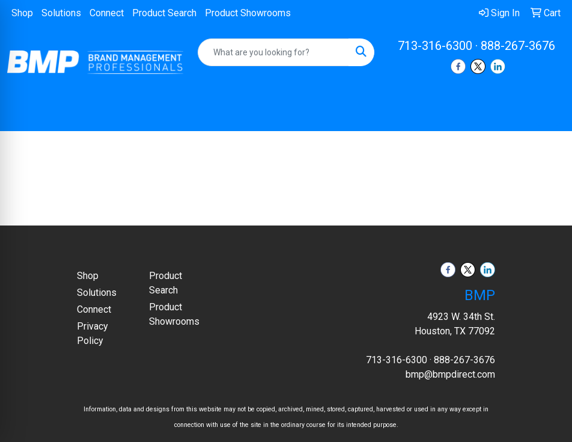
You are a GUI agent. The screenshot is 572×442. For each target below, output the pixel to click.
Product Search (164, 13)
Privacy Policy (92, 333)
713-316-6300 (435, 45)
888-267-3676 (518, 45)
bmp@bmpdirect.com (450, 374)
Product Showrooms (248, 13)
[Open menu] (548, 114)
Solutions (61, 13)
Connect (107, 13)
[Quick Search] (273, 52)
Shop (22, 13)
